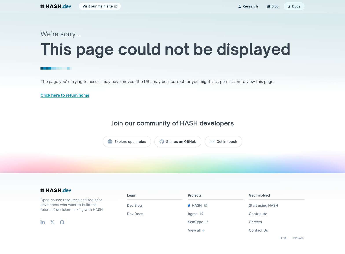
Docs (294, 6)
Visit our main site (100, 6)
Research (248, 6)
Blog (273, 6)
